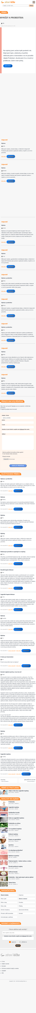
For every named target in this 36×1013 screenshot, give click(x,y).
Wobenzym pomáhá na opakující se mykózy (13, 551)
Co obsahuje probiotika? (16, 850)
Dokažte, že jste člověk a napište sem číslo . (16, 429)
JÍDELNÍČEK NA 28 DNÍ (29, 779)
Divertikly (3, 779)
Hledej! (31, 5)
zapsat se (13, 942)
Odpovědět (8, 65)
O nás (3, 961)
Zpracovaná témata (23, 909)
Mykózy (3, 533)
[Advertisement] (18, 36)
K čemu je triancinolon (7, 657)
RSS (3, 973)
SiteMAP (4, 970)
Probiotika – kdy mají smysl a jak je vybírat (21, 877)
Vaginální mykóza (6, 754)
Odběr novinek (5, 963)
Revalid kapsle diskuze (7, 570)
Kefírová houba (13, 872)
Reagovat (10, 156)
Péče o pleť (3, 898)
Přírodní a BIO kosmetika (7, 913)
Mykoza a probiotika (6, 479)
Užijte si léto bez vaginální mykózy (19, 791)
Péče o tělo (3, 906)
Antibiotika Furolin (14, 812)
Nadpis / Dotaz (5, 415)
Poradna (21, 902)
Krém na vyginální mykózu (16, 818)
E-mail (3, 424)
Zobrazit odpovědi (11, 650)
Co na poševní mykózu (15, 828)
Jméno (3, 420)
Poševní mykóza (13, 834)
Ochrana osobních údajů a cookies (10, 968)
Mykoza (3, 497)
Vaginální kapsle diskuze (8, 594)
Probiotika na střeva (14, 823)
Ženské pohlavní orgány (16, 866)
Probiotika (12, 802)
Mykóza (3, 515)
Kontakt (21, 913)
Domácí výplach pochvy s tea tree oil (11, 672)
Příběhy (21, 906)
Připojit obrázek (6, 456)
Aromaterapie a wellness (7, 917)
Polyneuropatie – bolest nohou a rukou (20, 861)
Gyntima (11, 845)
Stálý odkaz (3, 156)
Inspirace (21, 895)
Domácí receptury (5, 909)
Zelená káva (12, 882)
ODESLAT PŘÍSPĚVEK (18, 465)
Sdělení (3, 434)
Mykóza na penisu (14, 855)
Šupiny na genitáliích (15, 839)
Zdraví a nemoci (23, 898)
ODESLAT (18, 945)
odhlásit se (24, 942)
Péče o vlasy (4, 902)
